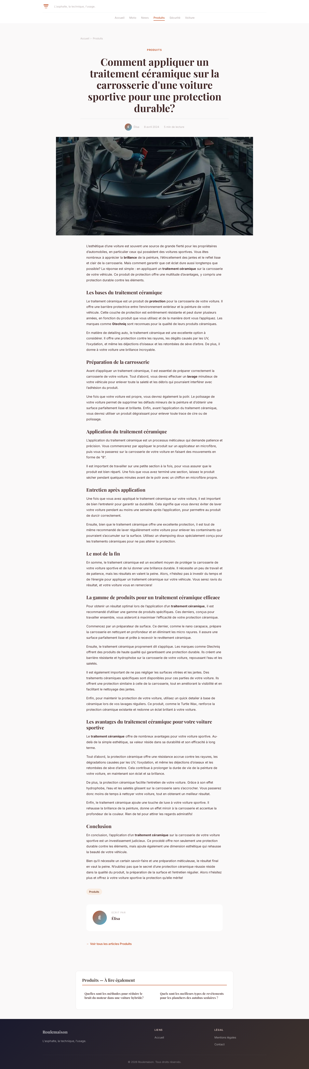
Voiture (190, 17)
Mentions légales (225, 1037)
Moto (132, 17)
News (145, 17)
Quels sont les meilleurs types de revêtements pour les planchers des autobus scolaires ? (192, 996)
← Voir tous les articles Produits (109, 944)
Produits (159, 17)
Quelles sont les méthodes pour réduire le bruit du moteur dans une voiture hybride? (114, 996)
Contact (219, 1044)
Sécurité (174, 17)
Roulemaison (55, 1032)
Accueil (120, 17)
